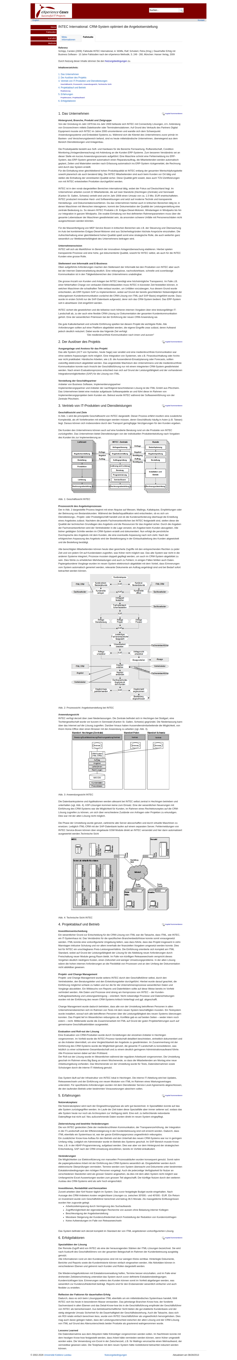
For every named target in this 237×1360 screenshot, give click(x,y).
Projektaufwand (78, 98)
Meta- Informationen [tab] (68, 38)
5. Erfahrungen (65, 94)
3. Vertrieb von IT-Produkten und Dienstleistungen (82, 81)
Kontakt (201, 20)
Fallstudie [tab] (88, 37)
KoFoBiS (52, 38)
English (36, 20)
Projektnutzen (66, 98)
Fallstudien (51, 32)
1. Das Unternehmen (68, 74)
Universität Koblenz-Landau (57, 1355)
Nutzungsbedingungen (116, 61)
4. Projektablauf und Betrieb (72, 87)
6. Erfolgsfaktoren (67, 101)
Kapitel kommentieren (172, 113)
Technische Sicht (104, 84)
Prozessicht (77, 84)
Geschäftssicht (66, 84)
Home (53, 27)
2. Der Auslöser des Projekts (72, 77)
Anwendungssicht (90, 84)
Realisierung (65, 91)
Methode (52, 43)
